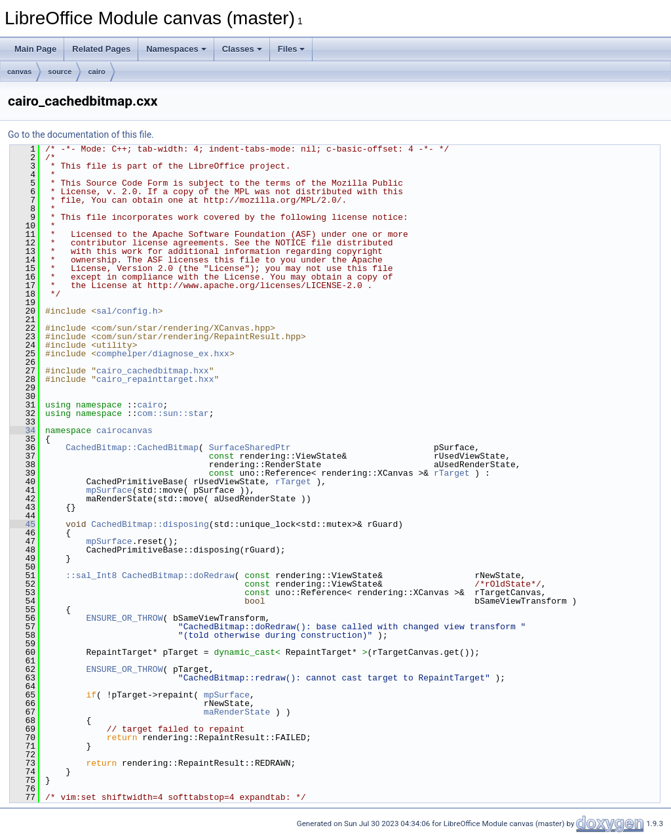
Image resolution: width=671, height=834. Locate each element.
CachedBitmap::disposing (149, 524)
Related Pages (101, 49)
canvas (19, 71)
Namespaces (176, 49)
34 (22, 430)
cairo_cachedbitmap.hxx (152, 371)
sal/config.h (127, 311)
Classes (242, 49)
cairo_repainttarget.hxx (155, 379)
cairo (96, 71)
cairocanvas (124, 430)
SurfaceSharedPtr (250, 447)
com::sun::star (172, 413)
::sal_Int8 (91, 575)
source (59, 71)
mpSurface (109, 490)
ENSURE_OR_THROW (124, 618)
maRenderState (237, 712)
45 (22, 524)
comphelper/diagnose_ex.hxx (162, 354)
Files (291, 49)
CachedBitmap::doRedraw (178, 575)
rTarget (452, 473)
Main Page (35, 49)
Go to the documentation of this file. (81, 134)
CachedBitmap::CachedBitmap (132, 447)
